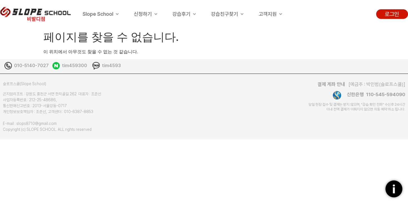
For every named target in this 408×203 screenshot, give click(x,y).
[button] (101, 14)
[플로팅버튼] (393, 188)
